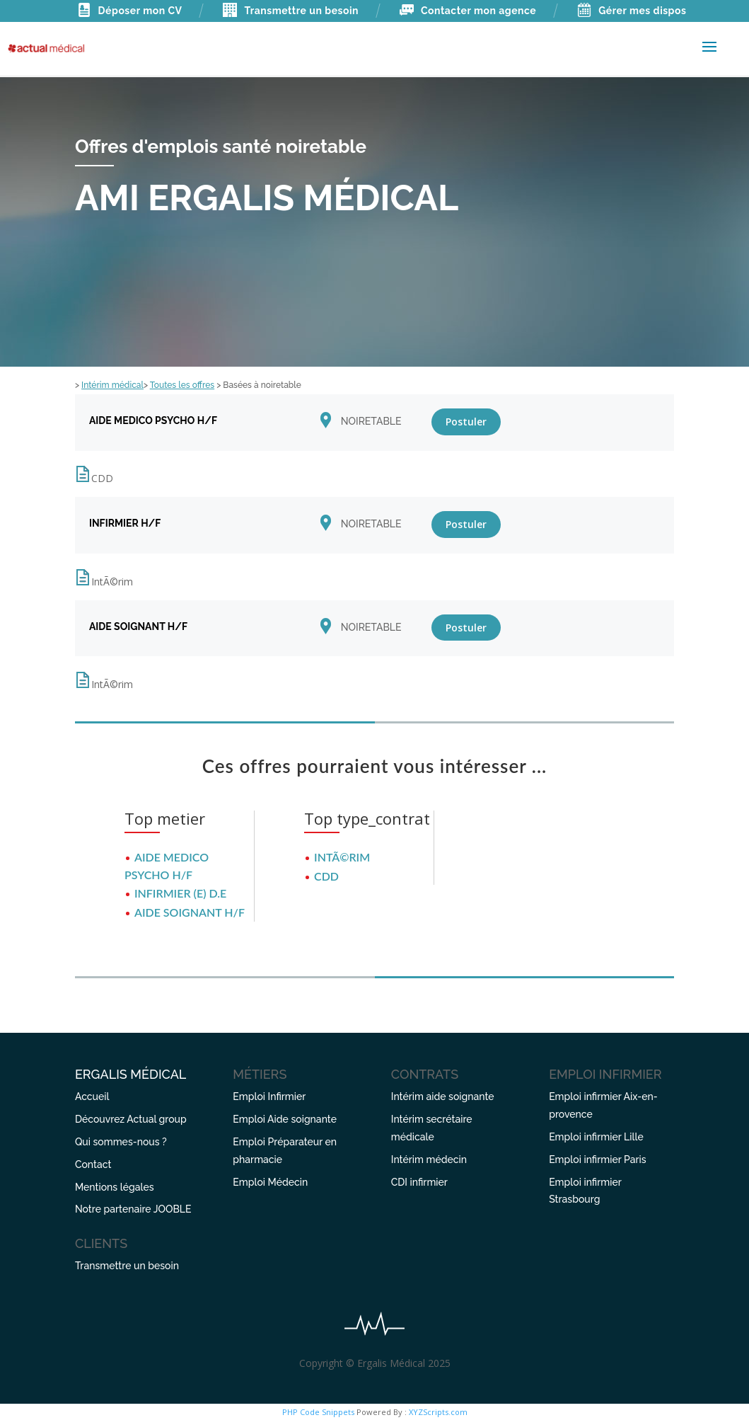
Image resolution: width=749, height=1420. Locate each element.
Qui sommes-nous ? (121, 1141)
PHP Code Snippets (318, 1412)
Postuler (466, 421)
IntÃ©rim (342, 857)
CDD (326, 876)
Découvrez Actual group (131, 1119)
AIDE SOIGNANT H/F (189, 912)
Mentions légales (114, 1187)
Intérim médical (112, 385)
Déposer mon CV (129, 10)
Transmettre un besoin (291, 10)
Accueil (92, 1096)
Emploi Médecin (270, 1182)
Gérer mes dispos (631, 10)
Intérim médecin (429, 1159)
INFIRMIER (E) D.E (180, 893)
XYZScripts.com (438, 1412)
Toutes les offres (182, 385)
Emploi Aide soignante (285, 1119)
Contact (93, 1164)
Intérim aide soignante (442, 1096)
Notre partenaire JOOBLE (133, 1209)
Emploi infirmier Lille (596, 1137)
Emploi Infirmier (269, 1096)
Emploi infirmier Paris (597, 1159)
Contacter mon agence (468, 10)
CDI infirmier (419, 1182)
